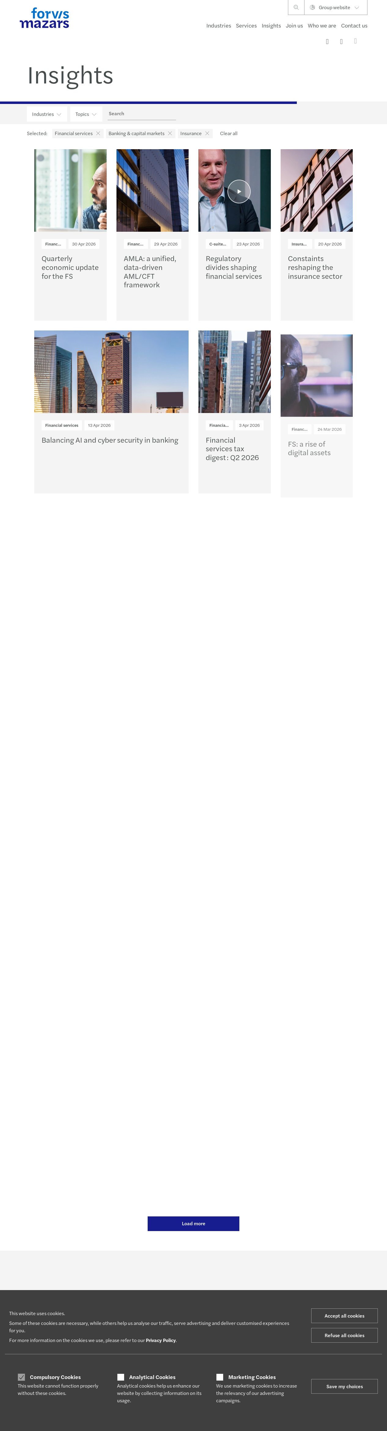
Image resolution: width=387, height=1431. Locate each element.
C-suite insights (224, 244)
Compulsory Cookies (55, 1377)
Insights (271, 25)
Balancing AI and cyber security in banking (110, 441)
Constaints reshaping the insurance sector (315, 267)
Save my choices (344, 1386)
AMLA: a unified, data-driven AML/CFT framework (150, 271)
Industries (218, 25)
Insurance (301, 244)
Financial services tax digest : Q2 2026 (232, 460)
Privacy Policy (161, 1340)
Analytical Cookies (152, 1377)
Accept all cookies (344, 1315)
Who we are (322, 25)
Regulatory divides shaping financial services (234, 267)
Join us (294, 25)
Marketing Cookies (252, 1377)
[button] (97, 133)
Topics (86, 113)
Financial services (61, 244)
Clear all (229, 133)
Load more (193, 1223)
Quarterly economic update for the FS (70, 267)
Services (246, 25)
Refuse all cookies (344, 1335)
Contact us (354, 25)
